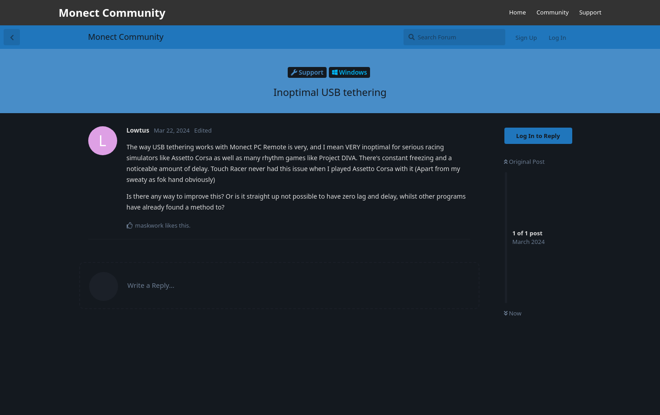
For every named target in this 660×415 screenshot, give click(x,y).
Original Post (524, 161)
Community (553, 12)
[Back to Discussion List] (12, 37)
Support (590, 12)
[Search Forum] (454, 37)
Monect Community (126, 36)
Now (513, 313)
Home (517, 12)
